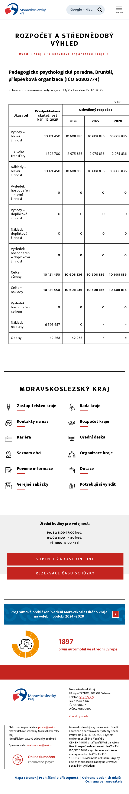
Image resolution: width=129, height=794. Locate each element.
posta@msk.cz (47, 727)
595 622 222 (86, 697)
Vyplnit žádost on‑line (65, 559)
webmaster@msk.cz (40, 745)
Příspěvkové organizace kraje (76, 53)
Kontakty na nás (78, 716)
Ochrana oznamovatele (103, 781)
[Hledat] (100, 10)
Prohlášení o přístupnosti (59, 778)
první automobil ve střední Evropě (91, 645)
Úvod (24, 53)
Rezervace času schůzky (65, 573)
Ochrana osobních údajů (101, 778)
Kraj (37, 53)
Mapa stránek (25, 778)
